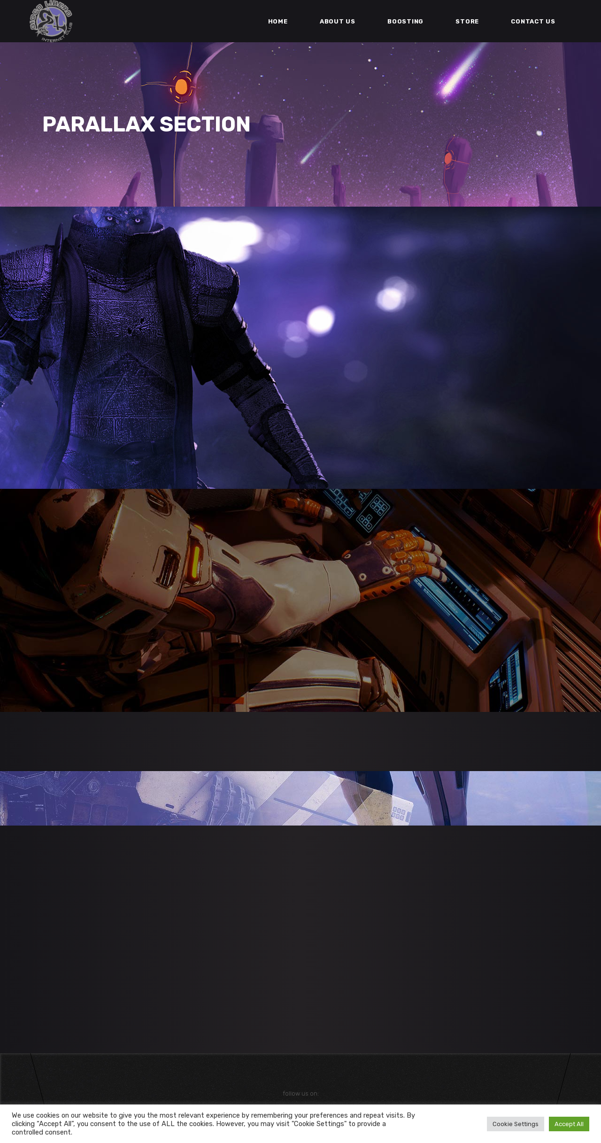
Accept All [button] (569, 1124)
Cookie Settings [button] (516, 1124)
